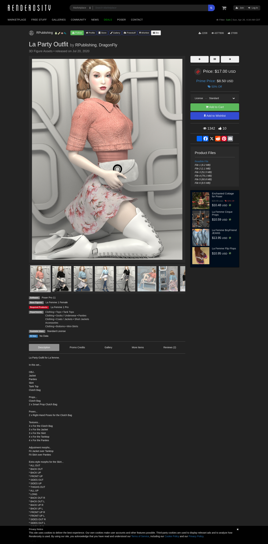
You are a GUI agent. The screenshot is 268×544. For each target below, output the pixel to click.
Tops (58, 312)
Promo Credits (77, 347)
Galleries (59, 19)
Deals (108, 19)
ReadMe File (201, 161)
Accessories (51, 322)
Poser (121, 19)
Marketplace (17, 19)
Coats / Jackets (64, 319)
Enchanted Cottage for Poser (223, 195)
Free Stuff (39, 19)
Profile (90, 32)
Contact (137, 19)
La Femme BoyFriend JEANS (224, 231)
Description (44, 347)
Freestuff (130, 32)
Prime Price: (206, 81)
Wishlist (144, 32)
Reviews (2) (169, 347)
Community (78, 19)
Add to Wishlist (215, 115)
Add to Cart (215, 107)
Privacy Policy (196, 536)
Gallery (115, 32)
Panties (82, 315)
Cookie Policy (172, 536)
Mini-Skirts (72, 326)
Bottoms (60, 326)
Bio (156, 32)
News (95, 19)
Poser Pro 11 (49, 297)
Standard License (56, 331)
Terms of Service (140, 536)
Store (102, 32)
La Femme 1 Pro (60, 307)
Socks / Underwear (66, 315)
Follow (77, 32)
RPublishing (86, 45)
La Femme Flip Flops (224, 248)
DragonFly (108, 45)
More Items (138, 347)
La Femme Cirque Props (222, 213)
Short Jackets (82, 319)
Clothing (49, 312)
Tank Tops (68, 312)
